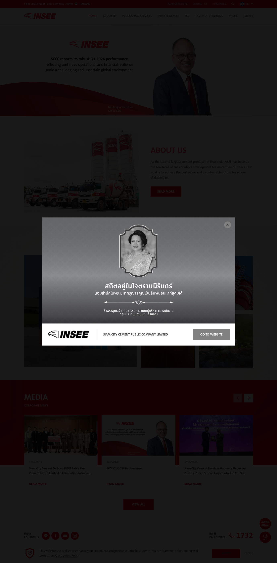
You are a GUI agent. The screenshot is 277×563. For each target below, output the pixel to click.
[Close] (227, 224)
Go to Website (210, 334)
